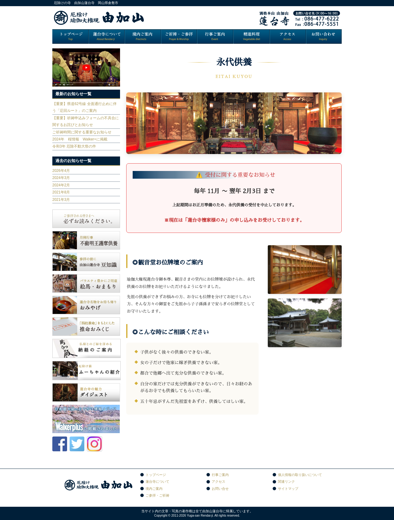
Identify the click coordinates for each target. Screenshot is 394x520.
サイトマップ (288, 488)
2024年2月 (61, 185)
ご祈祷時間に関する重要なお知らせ (81, 132)
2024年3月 (61, 178)
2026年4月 (61, 171)
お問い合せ (220, 488)
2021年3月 (61, 199)
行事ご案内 (220, 475)
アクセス (218, 481)
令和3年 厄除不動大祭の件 (74, 146)
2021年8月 (61, 192)
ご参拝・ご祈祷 (157, 495)
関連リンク (286, 481)
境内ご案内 (154, 488)
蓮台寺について (157, 481)
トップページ (156, 475)
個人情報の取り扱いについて (300, 475)
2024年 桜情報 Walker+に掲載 (79, 139)
